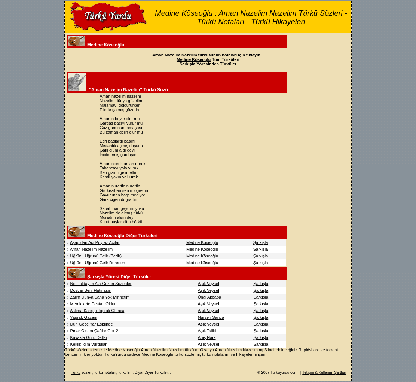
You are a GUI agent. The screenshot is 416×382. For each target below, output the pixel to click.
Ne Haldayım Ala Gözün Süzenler (101, 283)
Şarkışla (260, 242)
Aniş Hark (207, 337)
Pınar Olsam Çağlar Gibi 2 (94, 330)
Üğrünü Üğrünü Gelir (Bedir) (96, 256)
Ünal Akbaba (209, 297)
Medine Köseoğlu (202, 242)
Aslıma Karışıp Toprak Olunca (97, 310)
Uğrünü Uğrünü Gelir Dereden (97, 262)
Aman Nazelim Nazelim (91, 249)
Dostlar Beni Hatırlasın (90, 290)
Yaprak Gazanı (83, 317)
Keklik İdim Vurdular (88, 344)
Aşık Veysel (208, 283)
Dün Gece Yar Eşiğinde (91, 324)
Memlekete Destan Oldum (94, 304)
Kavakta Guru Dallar (88, 337)
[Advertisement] (239, 159)
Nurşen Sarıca (211, 317)
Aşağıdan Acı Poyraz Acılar (95, 242)
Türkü (76, 372)
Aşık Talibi (207, 330)
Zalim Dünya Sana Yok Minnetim (100, 297)
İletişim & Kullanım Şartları (324, 372)
